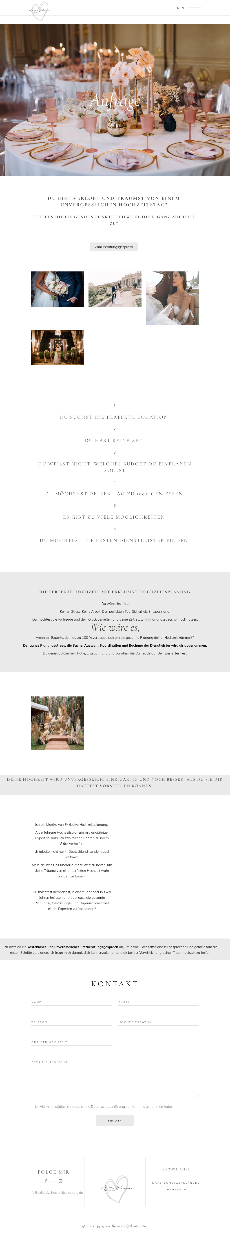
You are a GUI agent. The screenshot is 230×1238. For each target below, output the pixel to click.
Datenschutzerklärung (108, 1106)
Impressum (176, 1189)
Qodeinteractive (137, 1225)
